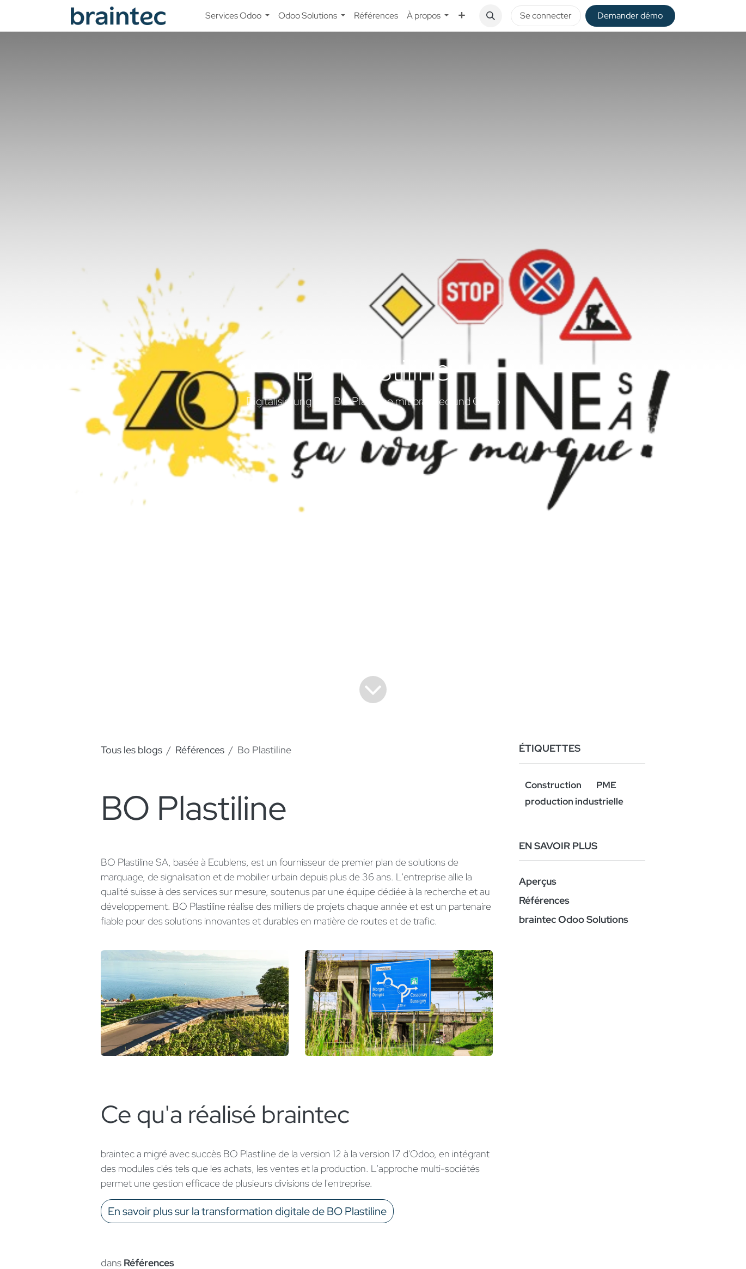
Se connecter (546, 15)
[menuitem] (237, 16)
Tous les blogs (131, 750)
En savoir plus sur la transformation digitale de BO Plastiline (247, 1211)
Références (199, 750)
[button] (490, 15)
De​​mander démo (630, 15)
